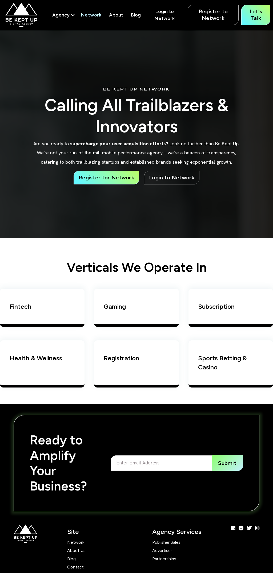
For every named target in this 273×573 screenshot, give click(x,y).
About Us (76, 550)
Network (91, 15)
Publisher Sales (166, 542)
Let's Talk (256, 14)
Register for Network (106, 177)
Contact (75, 567)
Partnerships (164, 558)
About (116, 15)
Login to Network (165, 15)
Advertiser (162, 550)
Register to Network (213, 14)
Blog (136, 15)
